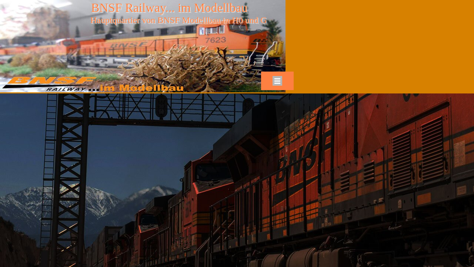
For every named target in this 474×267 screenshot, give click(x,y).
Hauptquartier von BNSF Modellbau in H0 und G (178, 20)
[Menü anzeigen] (277, 81)
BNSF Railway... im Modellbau (169, 7)
